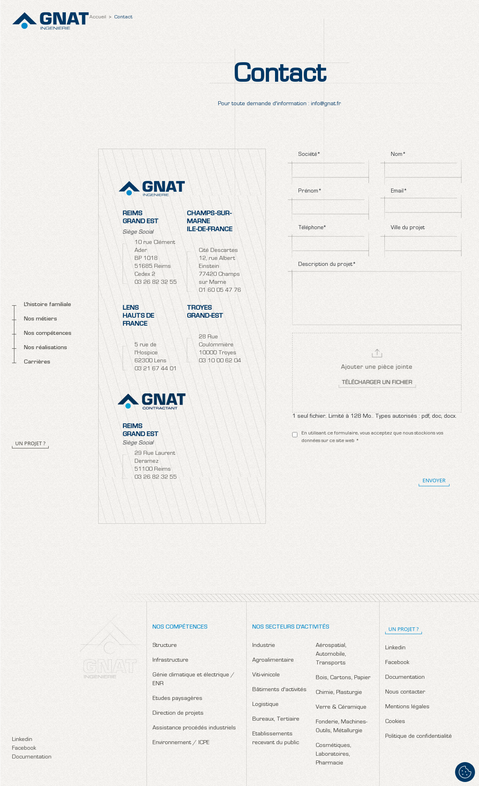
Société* (309, 155)
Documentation (31, 757)
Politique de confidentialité (418, 737)
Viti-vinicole (266, 675)
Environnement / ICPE (181, 743)
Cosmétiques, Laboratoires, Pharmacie (333, 754)
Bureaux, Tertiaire (275, 720)
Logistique (265, 705)
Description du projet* (327, 265)
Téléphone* (312, 228)
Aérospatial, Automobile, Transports (331, 654)
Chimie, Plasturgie (339, 693)
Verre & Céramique (341, 708)
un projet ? (403, 629)
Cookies (395, 722)
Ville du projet (408, 228)
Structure (164, 646)
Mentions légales (407, 707)
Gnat (50, 21)
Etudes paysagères (177, 699)
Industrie (263, 646)
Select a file (377, 372)
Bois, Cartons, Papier (343, 678)
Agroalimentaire (273, 661)
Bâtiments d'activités (279, 690)
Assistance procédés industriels (194, 728)
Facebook (24, 749)
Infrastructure (170, 661)
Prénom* (310, 192)
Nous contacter (405, 693)
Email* (399, 192)
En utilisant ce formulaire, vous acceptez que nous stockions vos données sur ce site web (372, 437)
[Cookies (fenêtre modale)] (465, 772)
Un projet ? (30, 443)
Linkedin (22, 740)
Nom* (398, 155)
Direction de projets (178, 714)
